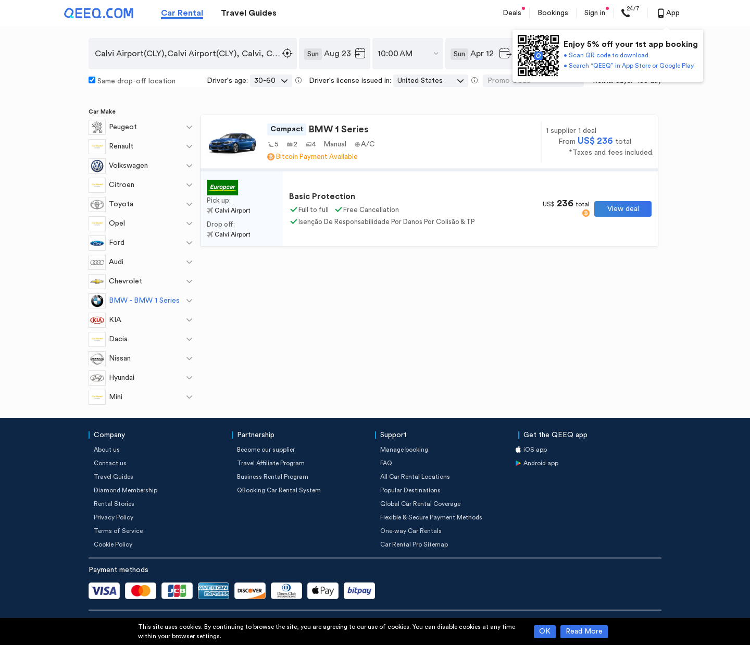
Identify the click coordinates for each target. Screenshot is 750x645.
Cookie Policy (113, 544)
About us (107, 449)
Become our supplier (266, 449)
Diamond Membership (125, 490)
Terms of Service (118, 531)
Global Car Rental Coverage (420, 504)
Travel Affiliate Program (271, 463)
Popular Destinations (410, 490)
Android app (540, 463)
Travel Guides (249, 13)
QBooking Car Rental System (279, 490)
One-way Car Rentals (411, 531)
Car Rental (182, 13)
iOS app (535, 449)
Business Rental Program (272, 477)
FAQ (386, 463)
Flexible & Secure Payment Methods (431, 517)
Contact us (110, 463)
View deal (623, 209)
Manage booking (404, 449)
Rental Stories (114, 504)
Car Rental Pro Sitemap (414, 544)
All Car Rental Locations (415, 477)
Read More (584, 631)
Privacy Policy (113, 517)
